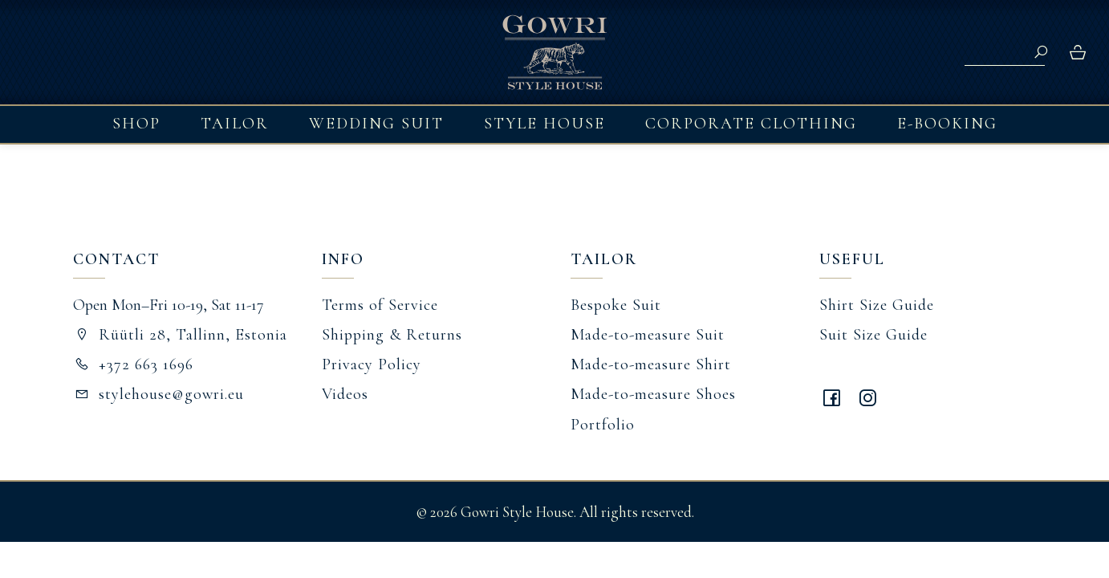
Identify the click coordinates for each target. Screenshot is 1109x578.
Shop (136, 123)
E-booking (947, 123)
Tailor (235, 123)
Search (1041, 52)
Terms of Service (380, 305)
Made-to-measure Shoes (653, 394)
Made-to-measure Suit (648, 334)
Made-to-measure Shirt (651, 364)
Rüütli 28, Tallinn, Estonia (180, 334)
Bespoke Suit (616, 305)
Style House (544, 123)
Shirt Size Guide (876, 305)
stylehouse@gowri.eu (158, 394)
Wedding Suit (376, 123)
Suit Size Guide (873, 334)
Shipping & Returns (392, 334)
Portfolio (603, 424)
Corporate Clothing (751, 123)
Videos (345, 394)
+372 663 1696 (133, 364)
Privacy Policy (371, 364)
